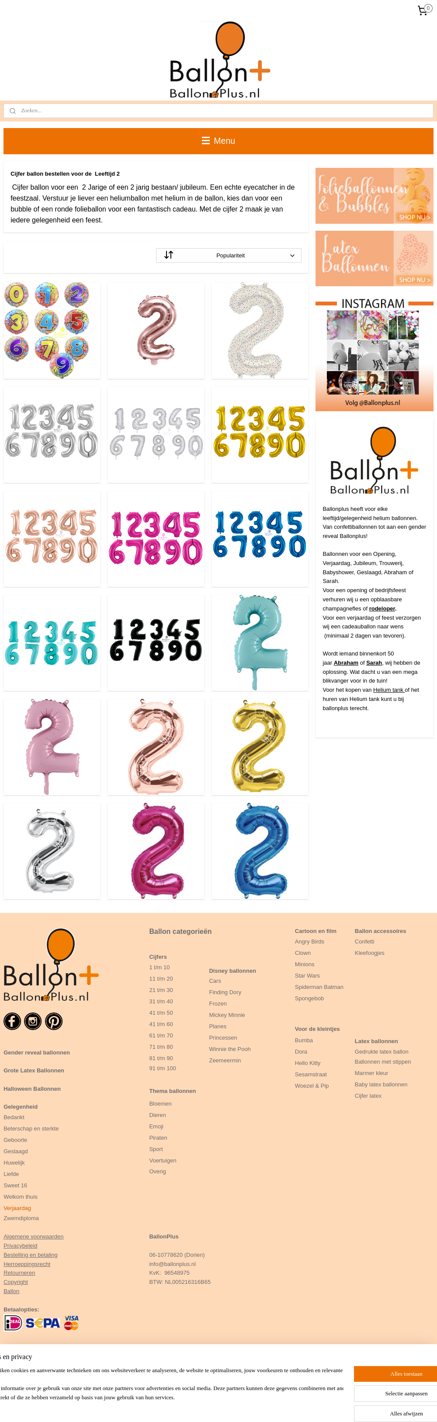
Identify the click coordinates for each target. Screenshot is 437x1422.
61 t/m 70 (161, 1035)
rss (236, 1405)
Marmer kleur (371, 1073)
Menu (218, 141)
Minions (305, 964)
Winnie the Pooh (229, 1049)
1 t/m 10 (159, 967)
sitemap (220, 1405)
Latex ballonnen (376, 1041)
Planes (217, 1026)
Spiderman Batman (319, 987)
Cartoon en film (315, 931)
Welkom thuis (20, 1196)
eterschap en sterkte (33, 1128)
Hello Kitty (308, 1063)
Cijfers (157, 957)
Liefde (11, 1174)
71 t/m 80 (161, 1047)
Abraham (346, 662)
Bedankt (13, 1117)
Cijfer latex (368, 1096)
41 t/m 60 (161, 1024)
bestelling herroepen (265, 1405)
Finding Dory (225, 992)
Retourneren (19, 1272)
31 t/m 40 (161, 1001)
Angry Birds (309, 941)
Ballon (11, 1291)
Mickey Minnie (227, 1015)
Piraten (158, 1137)
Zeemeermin (225, 1060)
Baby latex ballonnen (381, 1084)
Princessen (223, 1037)
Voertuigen (162, 1160)
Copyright (15, 1282)
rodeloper (382, 608)
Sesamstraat (311, 1074)
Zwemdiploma (21, 1218)
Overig (157, 1171)
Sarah (374, 662)
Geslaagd (15, 1151)
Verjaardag (17, 1208)
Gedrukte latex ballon (382, 1051)
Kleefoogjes (370, 953)
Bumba (304, 1040)
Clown (303, 953)
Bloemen (160, 1103)
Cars (215, 981)
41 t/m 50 (161, 1012)
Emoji (156, 1126)
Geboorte (16, 1140)
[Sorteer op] (228, 255)
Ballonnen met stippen (383, 1061)
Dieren (157, 1115)
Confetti (365, 941)
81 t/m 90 (161, 1058)
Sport (156, 1149)
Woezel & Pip (312, 1085)
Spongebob (309, 998)
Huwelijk (13, 1162)
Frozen (217, 1003)
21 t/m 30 (161, 990)
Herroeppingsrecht (26, 1264)
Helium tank (389, 690)
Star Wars (307, 975)
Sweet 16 (15, 1185)
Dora (301, 1051)
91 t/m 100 (162, 1068)
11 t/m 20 (161, 978)
